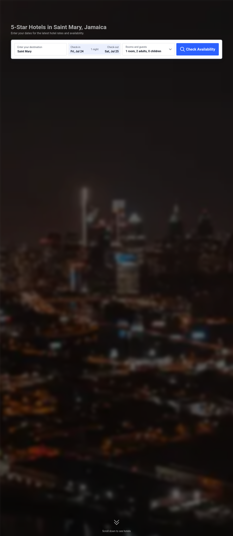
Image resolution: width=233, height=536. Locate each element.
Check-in (75, 47)
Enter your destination (29, 47)
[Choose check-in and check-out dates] (81, 49)
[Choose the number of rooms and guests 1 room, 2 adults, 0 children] (149, 49)
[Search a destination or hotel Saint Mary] (40, 49)
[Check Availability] (197, 49)
